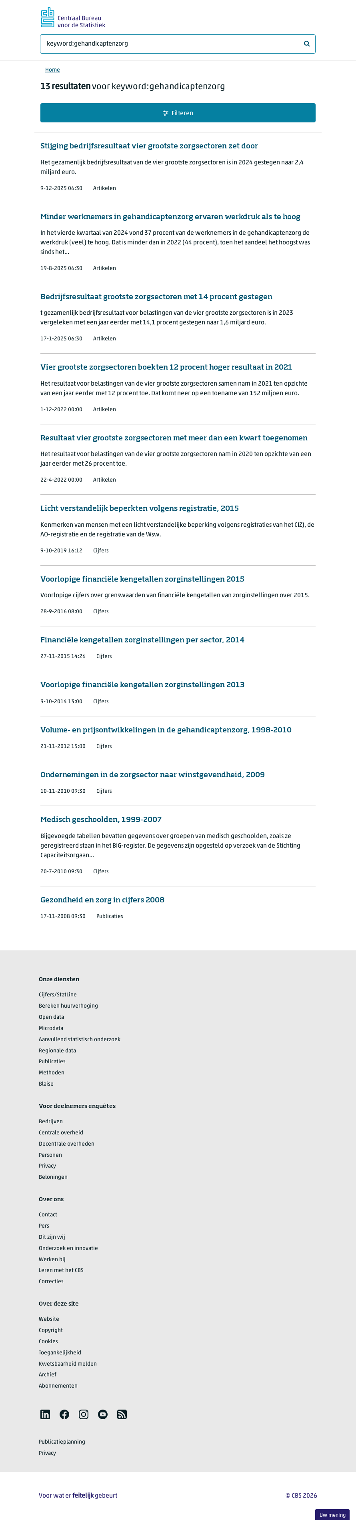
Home (52, 70)
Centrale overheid (61, 1133)
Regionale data (57, 1051)
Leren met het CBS (61, 1270)
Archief (47, 1375)
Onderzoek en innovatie (68, 1248)
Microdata (51, 1028)
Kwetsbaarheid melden (68, 1364)
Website (49, 1319)
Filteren (178, 113)
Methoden (51, 1073)
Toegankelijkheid (60, 1353)
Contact (48, 1215)
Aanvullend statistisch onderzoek (79, 1039)
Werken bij (52, 1259)
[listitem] (45, 1414)
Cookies (48, 1341)
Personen (50, 1155)
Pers (44, 1226)
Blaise (46, 1084)
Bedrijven (51, 1121)
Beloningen (53, 1177)
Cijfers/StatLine (58, 995)
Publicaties (52, 1061)
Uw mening (333, 1515)
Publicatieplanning (62, 1442)
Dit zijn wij (52, 1237)
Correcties (51, 1281)
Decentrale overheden (66, 1144)
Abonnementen (58, 1386)
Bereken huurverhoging (68, 1006)
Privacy (47, 1166)
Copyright (51, 1330)
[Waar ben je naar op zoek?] (178, 44)
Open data (51, 1017)
